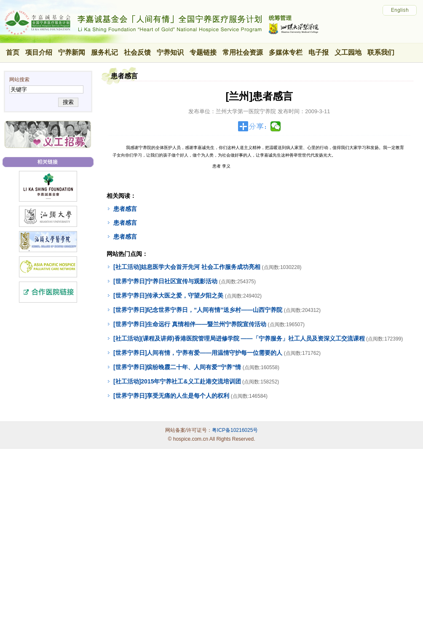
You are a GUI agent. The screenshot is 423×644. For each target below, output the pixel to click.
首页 (12, 52)
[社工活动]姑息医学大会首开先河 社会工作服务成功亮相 (186, 266)
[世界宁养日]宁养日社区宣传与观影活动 (165, 281)
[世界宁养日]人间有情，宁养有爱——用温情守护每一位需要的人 (197, 352)
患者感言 (125, 208)
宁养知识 (170, 52)
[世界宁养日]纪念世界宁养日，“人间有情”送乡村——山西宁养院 (197, 309)
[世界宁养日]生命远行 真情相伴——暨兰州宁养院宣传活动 (189, 324)
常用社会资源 (242, 52)
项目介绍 (38, 52)
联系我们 (380, 52)
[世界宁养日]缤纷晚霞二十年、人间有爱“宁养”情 (177, 367)
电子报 (318, 52)
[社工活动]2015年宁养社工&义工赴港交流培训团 (177, 381)
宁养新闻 (71, 52)
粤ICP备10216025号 (235, 430)
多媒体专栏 (286, 52)
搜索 (68, 102)
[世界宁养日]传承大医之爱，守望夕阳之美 (168, 295)
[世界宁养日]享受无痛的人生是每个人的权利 (171, 395)
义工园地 (348, 52)
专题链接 (203, 52)
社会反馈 (137, 52)
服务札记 (104, 52)
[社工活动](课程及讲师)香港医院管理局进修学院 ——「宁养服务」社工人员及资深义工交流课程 (239, 338)
